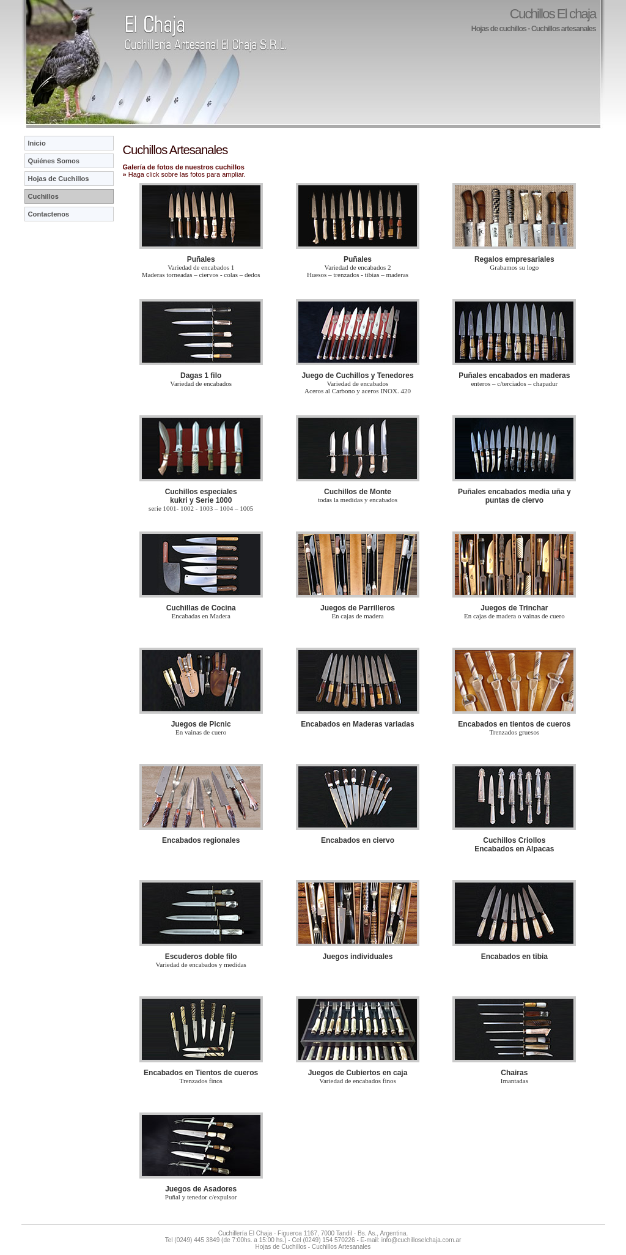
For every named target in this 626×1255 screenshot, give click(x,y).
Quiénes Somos (54, 161)
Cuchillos (43, 196)
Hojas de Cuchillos (58, 178)
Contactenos (49, 214)
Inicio (37, 143)
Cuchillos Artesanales (341, 1246)
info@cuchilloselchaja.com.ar (421, 1240)
